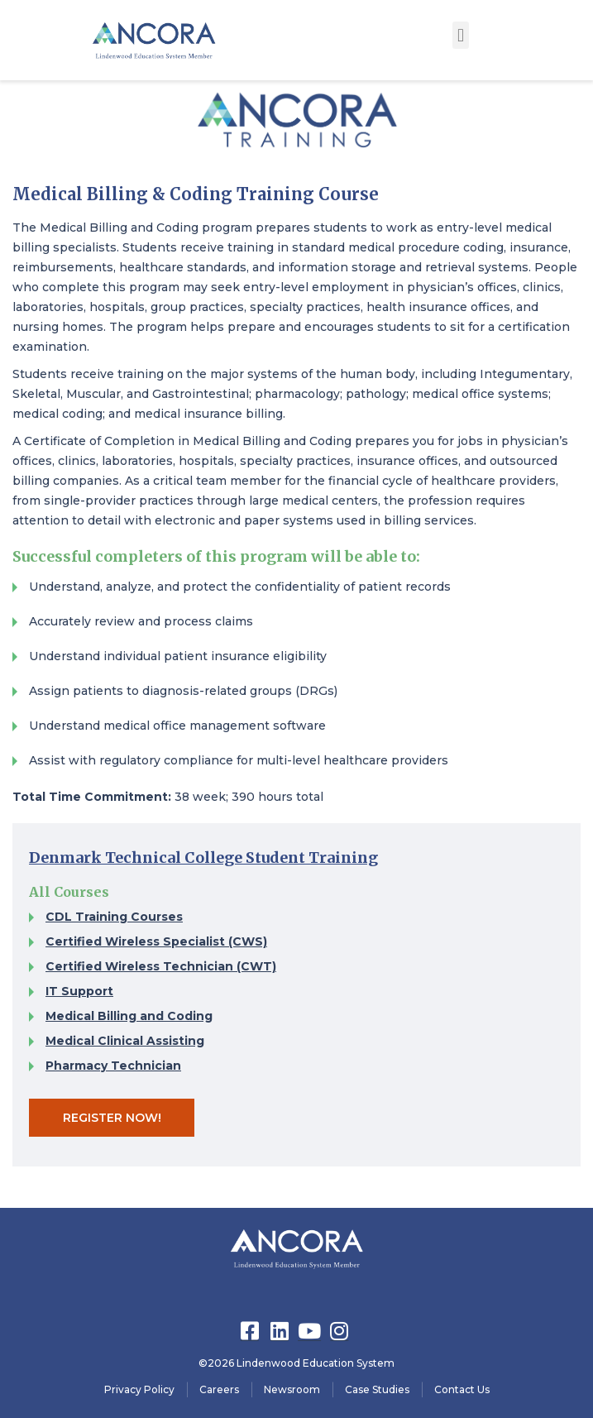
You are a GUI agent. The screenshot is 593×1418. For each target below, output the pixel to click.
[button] (460, 35)
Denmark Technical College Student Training (203, 857)
